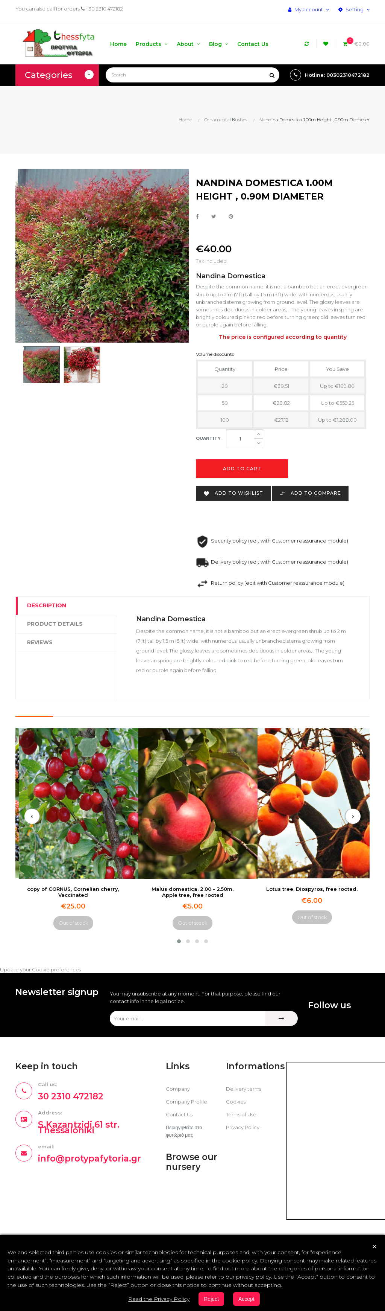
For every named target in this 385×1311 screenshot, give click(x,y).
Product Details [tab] (55, 623)
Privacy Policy (242, 1127)
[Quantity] (240, 438)
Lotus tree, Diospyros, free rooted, (312, 889)
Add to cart (242, 468)
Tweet (213, 217)
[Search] (192, 74)
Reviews (40, 642)
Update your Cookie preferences (40, 969)
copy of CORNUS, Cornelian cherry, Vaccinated (73, 892)
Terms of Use (241, 1114)
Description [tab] (46, 605)
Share (197, 217)
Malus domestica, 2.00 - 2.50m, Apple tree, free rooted (192, 892)
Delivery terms (243, 1089)
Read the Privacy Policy (158, 1299)
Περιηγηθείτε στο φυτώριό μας (184, 1131)
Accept (246, 1299)
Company (178, 1089)
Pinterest (231, 217)
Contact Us (179, 1114)
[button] (178, 941)
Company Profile (186, 1102)
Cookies (236, 1102)
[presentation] (31, 816)
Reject (211, 1299)
